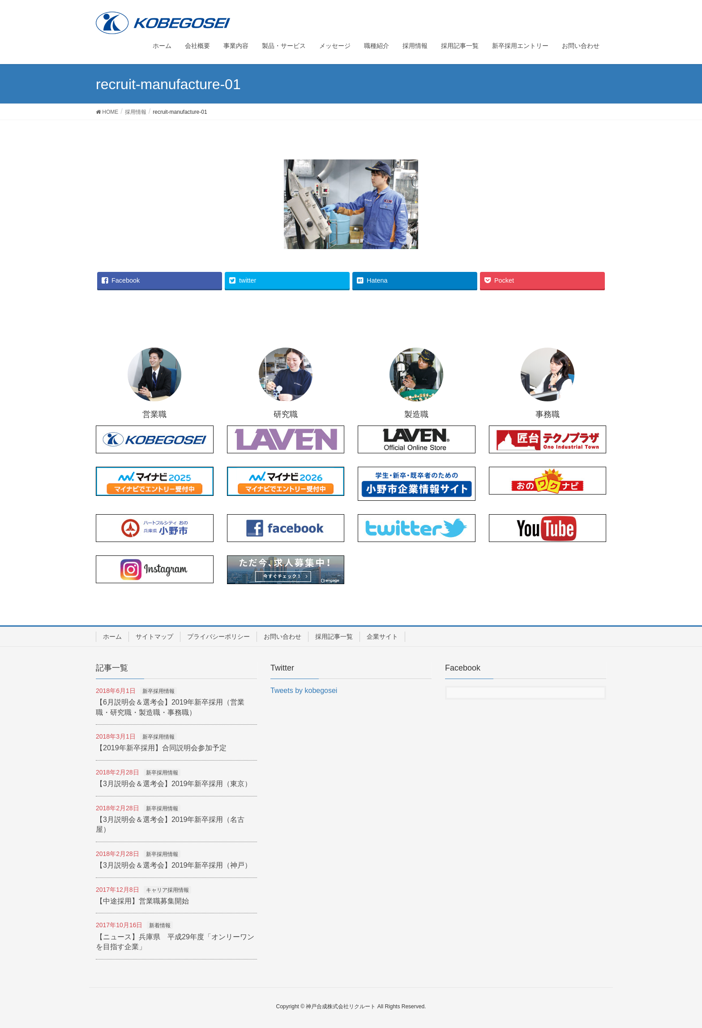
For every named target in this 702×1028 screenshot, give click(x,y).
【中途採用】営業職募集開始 (142, 901)
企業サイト (382, 636)
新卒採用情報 (158, 691)
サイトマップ (154, 636)
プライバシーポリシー (218, 636)
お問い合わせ (282, 636)
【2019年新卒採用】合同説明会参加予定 (161, 748)
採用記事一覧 (334, 636)
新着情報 (160, 925)
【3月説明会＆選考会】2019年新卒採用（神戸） (174, 865)
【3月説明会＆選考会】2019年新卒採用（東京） (174, 783)
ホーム (112, 636)
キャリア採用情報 (167, 890)
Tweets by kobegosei (303, 690)
